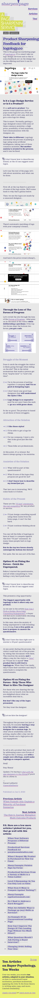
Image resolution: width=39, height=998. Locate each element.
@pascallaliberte (10, 785)
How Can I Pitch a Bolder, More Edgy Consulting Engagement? (18, 611)
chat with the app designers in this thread (18, 773)
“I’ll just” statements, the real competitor (18, 504)
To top (33, 959)
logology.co (10, 54)
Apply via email (9, 992)
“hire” (31, 658)
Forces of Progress (17, 319)
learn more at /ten (27, 992)
